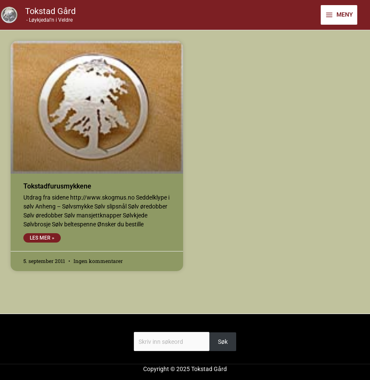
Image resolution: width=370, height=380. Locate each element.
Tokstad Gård (50, 11)
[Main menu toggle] (339, 15)
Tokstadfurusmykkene (57, 186)
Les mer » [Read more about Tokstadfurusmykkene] (42, 238)
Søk (185, 327)
